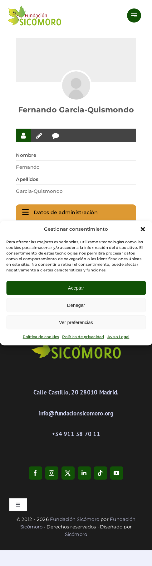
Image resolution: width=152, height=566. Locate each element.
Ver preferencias (76, 322)
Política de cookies (41, 336)
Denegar (76, 305)
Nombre (26, 155)
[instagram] (51, 473)
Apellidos (27, 179)
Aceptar (76, 288)
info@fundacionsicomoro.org (75, 413)
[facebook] (35, 473)
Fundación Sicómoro (74, 519)
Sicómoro (76, 534)
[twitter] (68, 473)
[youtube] (116, 473)
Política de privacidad (83, 336)
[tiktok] (100, 473)
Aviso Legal (118, 336)
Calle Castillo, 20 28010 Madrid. (76, 392)
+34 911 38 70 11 (76, 434)
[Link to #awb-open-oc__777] (134, 15)
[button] (143, 229)
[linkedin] (84, 473)
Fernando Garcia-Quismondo (76, 109)
